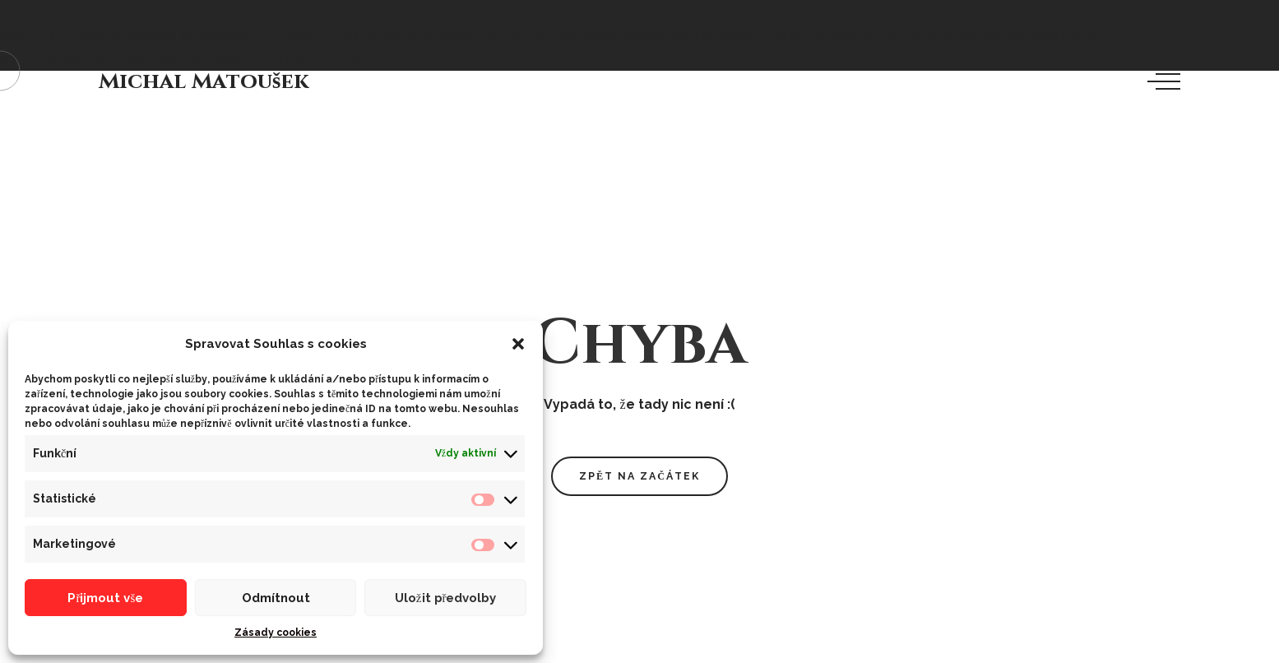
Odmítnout (276, 598)
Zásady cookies (275, 632)
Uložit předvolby (446, 598)
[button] (518, 344)
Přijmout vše (105, 598)
